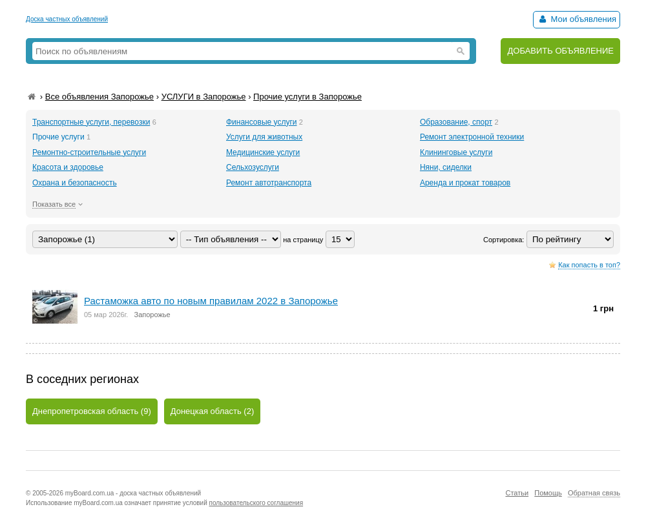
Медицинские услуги (263, 152)
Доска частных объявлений (67, 19)
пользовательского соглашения (256, 502)
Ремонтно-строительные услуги (89, 152)
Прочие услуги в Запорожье (307, 96)
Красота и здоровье (67, 167)
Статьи (516, 493)
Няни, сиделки (446, 167)
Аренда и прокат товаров (465, 182)
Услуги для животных (264, 136)
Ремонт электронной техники (472, 136)
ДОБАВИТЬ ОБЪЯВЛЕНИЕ (560, 51)
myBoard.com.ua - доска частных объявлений (133, 493)
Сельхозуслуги (252, 167)
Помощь (548, 493)
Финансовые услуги (261, 122)
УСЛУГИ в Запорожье (204, 96)
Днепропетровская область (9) (91, 411)
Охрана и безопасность (74, 182)
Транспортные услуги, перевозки (91, 122)
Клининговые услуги (456, 152)
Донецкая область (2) (213, 411)
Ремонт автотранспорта (268, 182)
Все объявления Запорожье (99, 96)
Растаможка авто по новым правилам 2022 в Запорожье (211, 300)
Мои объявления (576, 19)
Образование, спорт (456, 122)
